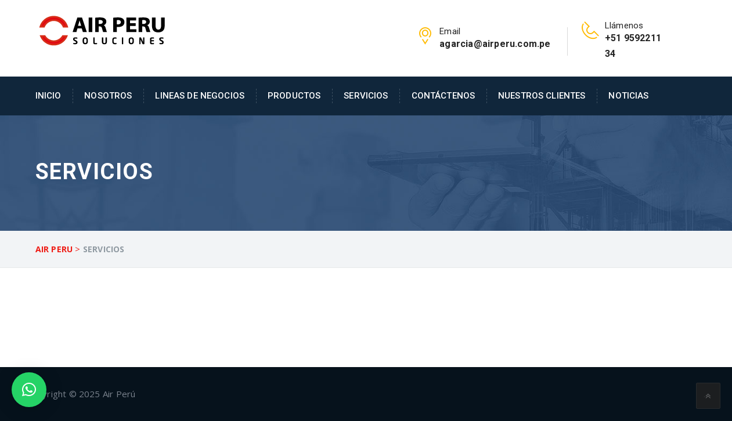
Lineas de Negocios (199, 95)
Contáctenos (443, 95)
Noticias (628, 95)
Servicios (366, 95)
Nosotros (108, 95)
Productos (294, 95)
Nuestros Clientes (541, 95)
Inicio (48, 95)
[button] (29, 389)
